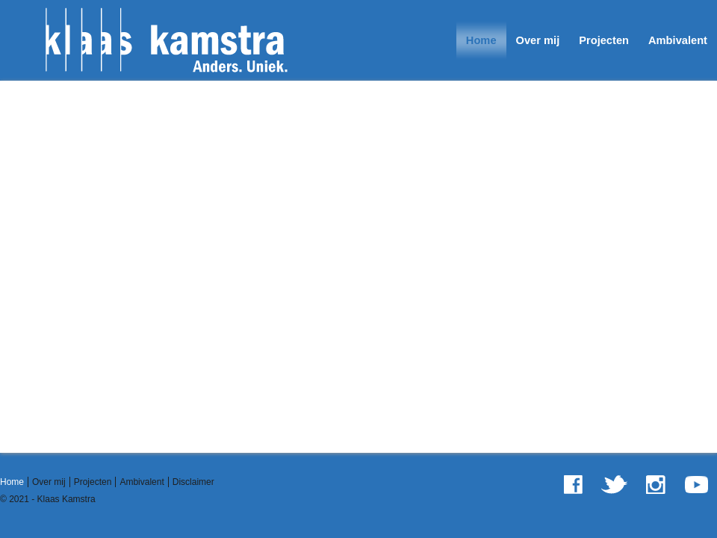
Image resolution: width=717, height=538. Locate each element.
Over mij (538, 40)
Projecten (604, 40)
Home (481, 40)
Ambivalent (677, 40)
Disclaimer (193, 482)
